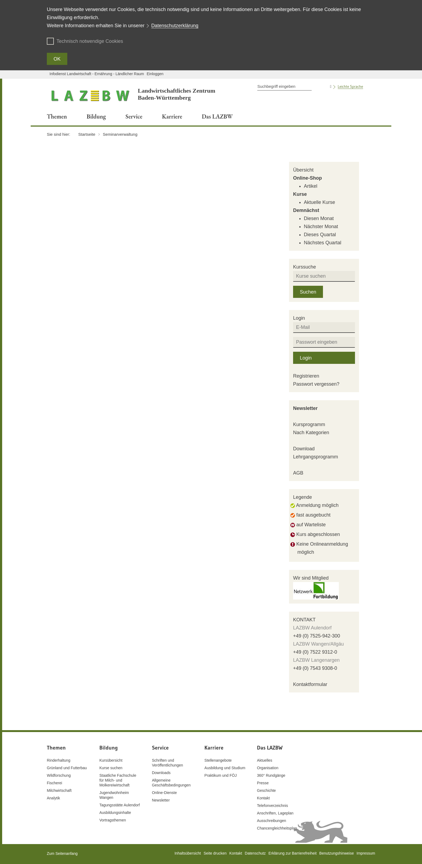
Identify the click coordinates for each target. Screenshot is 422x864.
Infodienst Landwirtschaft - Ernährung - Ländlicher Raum (97, 74)
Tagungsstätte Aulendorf (119, 805)
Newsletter (305, 408)
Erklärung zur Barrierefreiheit (292, 853)
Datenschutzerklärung (174, 25)
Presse (263, 783)
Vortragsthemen (112, 820)
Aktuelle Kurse (319, 202)
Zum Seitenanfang (62, 853)
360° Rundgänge (271, 775)
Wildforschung (59, 775)
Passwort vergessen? (316, 384)
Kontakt (263, 798)
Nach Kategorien (311, 432)
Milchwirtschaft (59, 790)
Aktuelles (264, 760)
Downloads (161, 773)
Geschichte (266, 790)
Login (306, 358)
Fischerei (54, 783)
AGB (298, 473)
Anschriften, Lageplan (275, 813)
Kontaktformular (310, 684)
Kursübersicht (110, 760)
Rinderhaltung (58, 760)
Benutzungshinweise (336, 853)
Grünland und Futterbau (67, 768)
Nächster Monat (321, 226)
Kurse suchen (110, 768)
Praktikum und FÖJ (221, 775)
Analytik (53, 798)
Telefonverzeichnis (272, 805)
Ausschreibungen (271, 820)
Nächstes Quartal (322, 242)
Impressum (366, 853)
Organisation (267, 768)
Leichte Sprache (350, 86)
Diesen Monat (319, 218)
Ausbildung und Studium (225, 768)
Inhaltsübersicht (187, 853)
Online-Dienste (164, 792)
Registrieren (306, 376)
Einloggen (155, 74)
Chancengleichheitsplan (277, 828)
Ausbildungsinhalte (115, 812)
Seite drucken (215, 853)
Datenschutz (255, 853)
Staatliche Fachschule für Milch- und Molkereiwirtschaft (117, 780)
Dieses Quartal (320, 234)
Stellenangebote (218, 760)
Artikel (310, 186)
